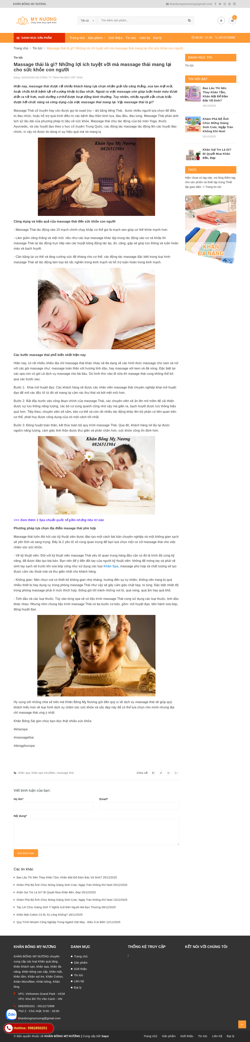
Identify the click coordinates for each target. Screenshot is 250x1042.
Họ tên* (18, 799)
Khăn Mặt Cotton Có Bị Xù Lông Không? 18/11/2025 (50, 914)
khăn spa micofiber (43, 772)
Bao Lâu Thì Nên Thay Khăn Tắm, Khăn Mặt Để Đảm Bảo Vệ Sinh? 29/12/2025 (67, 877)
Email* (103, 799)
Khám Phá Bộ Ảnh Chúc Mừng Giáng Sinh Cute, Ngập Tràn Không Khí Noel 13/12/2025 (72, 899)
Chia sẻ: (142, 772)
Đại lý (157, 38)
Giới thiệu (115, 38)
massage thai (65, 772)
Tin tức (131, 38)
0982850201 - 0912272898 (36, 1006)
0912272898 (227, 37)
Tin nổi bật (198, 79)
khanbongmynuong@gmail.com (189, 3)
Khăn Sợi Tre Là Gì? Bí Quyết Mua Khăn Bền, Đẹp (217, 153)
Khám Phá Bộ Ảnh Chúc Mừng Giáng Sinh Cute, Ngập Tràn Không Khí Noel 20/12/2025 (72, 884)
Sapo (105, 1036)
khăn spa (24, 772)
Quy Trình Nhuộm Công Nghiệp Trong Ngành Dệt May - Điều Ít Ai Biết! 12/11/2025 (69, 922)
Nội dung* (20, 815)
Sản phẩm (96, 38)
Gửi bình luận (26, 853)
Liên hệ (144, 38)
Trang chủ (77, 38)
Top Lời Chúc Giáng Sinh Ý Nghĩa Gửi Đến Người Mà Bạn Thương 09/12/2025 (66, 907)
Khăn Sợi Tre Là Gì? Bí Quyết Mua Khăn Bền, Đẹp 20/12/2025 (56, 892)
